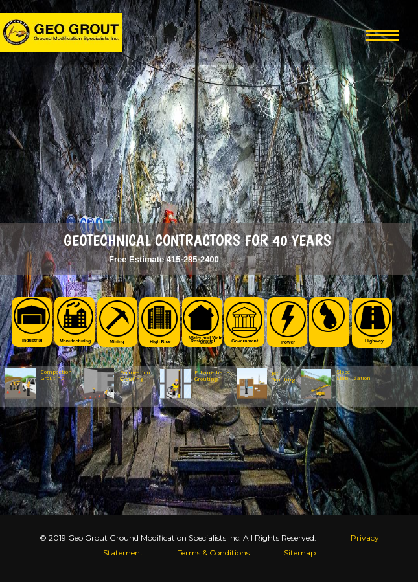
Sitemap (300, 552)
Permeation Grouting (135, 375)
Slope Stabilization (350, 374)
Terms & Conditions (214, 552)
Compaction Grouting (56, 374)
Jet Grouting (283, 376)
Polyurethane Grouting (211, 375)
